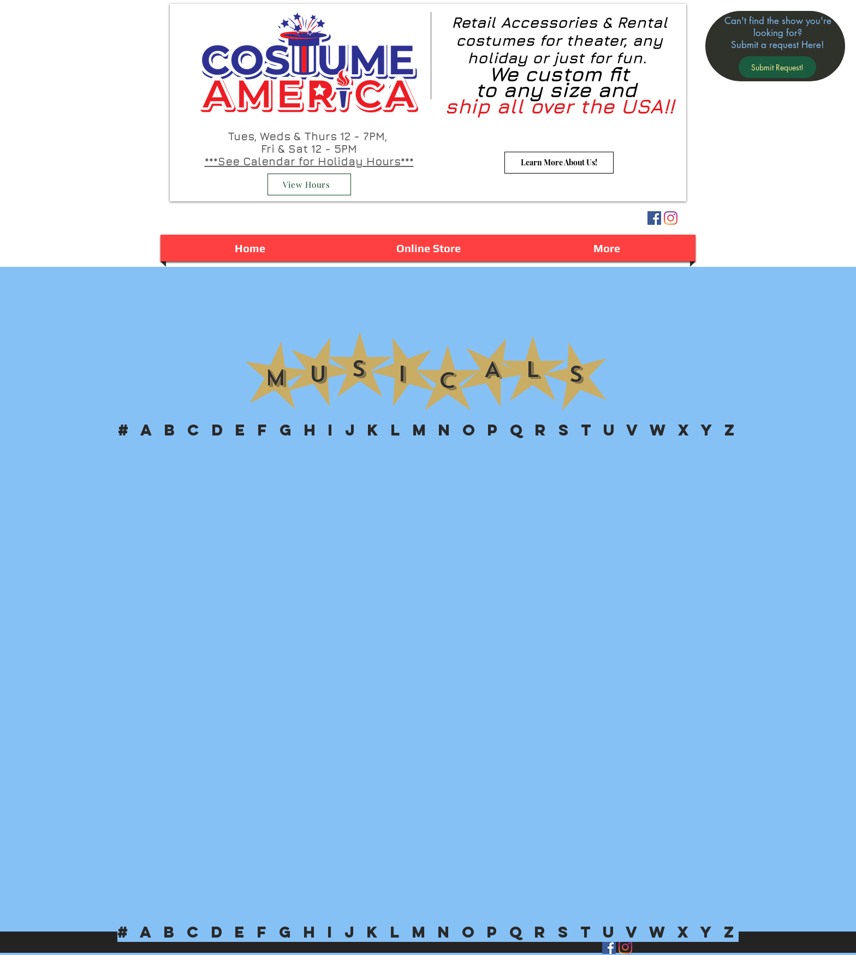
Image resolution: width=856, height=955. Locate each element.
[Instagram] (670, 218)
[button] (777, 67)
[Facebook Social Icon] (654, 218)
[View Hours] (309, 184)
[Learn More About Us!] (559, 163)
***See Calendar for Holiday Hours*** (309, 161)
